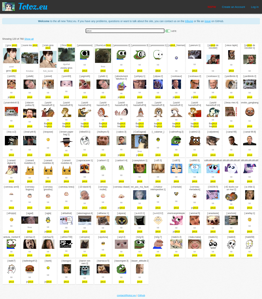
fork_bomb (48, 71)
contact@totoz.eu (126, 295)
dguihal (66, 64)
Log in (255, 6)
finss (103, 66)
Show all (29, 38)
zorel (11, 67)
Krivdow (29, 71)
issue (208, 21)
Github (141, 295)
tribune (189, 21)
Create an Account (233, 6)
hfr (85, 65)
